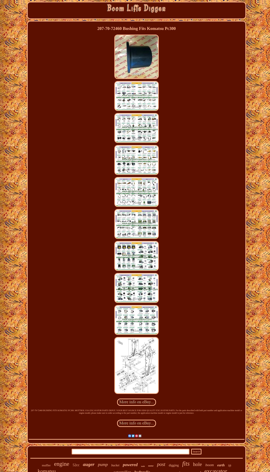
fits (186, 463)
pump (103, 464)
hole (197, 464)
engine (61, 464)
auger (89, 464)
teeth (143, 466)
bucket (115, 465)
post (161, 464)
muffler (46, 465)
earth (221, 465)
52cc (76, 465)
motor (150, 466)
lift (229, 465)
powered (130, 464)
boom (209, 465)
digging (174, 465)
